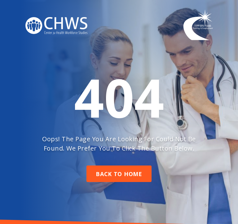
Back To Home (119, 174)
